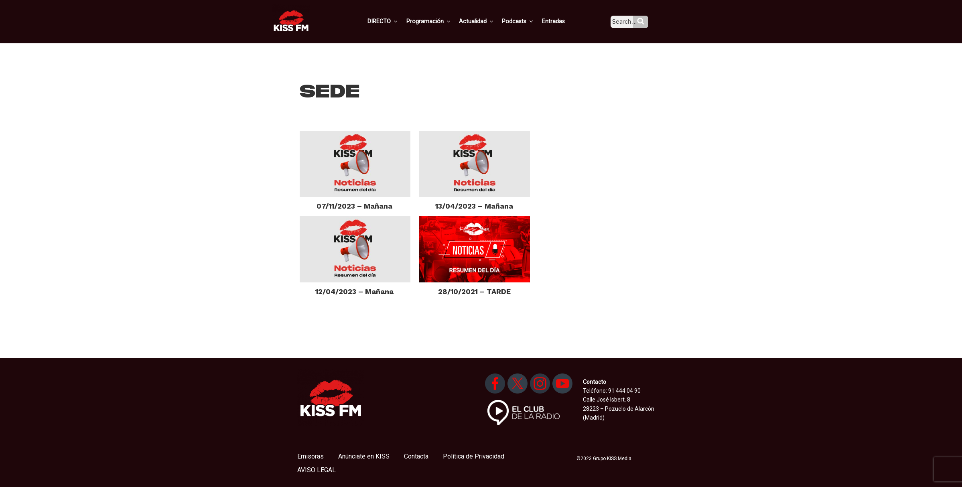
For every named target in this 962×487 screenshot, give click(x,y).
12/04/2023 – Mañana (354, 291)
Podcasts (526, 21)
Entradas (561, 21)
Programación (440, 21)
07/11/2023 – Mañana (354, 206)
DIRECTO (395, 21)
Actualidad (486, 21)
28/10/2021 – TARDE (474, 291)
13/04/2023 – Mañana (474, 206)
